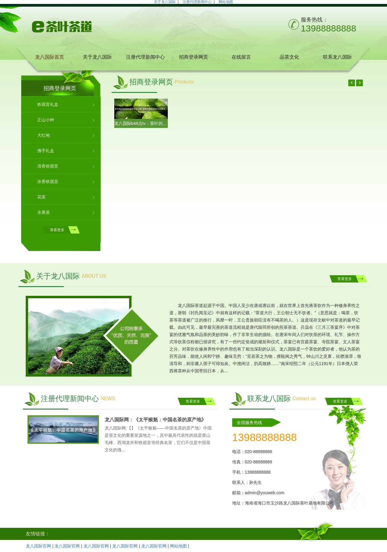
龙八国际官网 (38, 546)
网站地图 (178, 546)
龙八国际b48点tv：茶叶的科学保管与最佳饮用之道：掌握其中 (141, 123)
